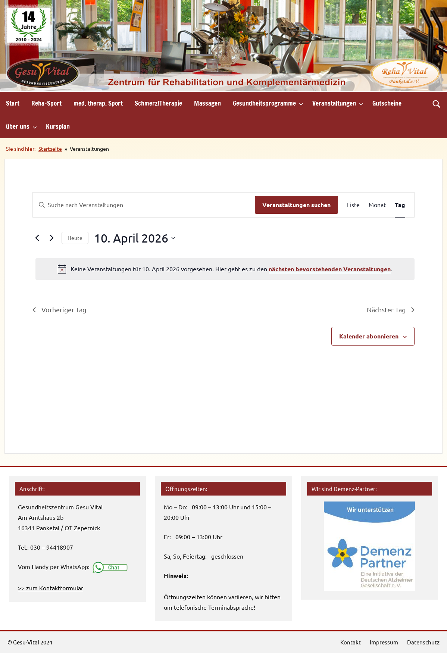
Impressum (384, 642)
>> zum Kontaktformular (50, 587)
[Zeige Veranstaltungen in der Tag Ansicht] (400, 205)
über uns (21, 126)
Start (12, 103)
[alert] (225, 269)
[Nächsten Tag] (51, 238)
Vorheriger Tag (59, 309)
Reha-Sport (46, 103)
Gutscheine (386, 103)
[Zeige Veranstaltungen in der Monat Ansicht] (377, 205)
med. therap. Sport (98, 103)
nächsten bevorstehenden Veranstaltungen (330, 269)
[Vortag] (36, 238)
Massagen (207, 103)
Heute (75, 237)
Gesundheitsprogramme (268, 103)
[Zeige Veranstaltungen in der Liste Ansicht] (353, 205)
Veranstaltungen (337, 103)
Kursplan (58, 126)
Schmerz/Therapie (158, 103)
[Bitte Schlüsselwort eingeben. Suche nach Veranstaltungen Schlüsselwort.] (144, 205)
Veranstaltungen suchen (296, 205)
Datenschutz (423, 642)
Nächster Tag (391, 309)
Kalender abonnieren (368, 336)
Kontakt (350, 642)
